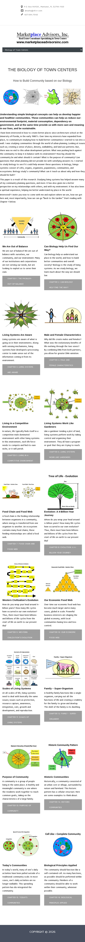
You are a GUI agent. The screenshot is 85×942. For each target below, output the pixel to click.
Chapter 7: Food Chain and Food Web (21, 541)
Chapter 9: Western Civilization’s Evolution (19, 628)
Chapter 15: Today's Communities (17, 888)
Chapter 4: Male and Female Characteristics (60, 361)
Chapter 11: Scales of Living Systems (18, 711)
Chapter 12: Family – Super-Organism (61, 708)
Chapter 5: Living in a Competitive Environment (20, 454)
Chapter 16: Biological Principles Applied (59, 888)
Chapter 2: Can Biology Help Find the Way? (59, 285)
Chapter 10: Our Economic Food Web (61, 628)
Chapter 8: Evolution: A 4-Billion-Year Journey (61, 545)
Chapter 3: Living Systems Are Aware (20, 368)
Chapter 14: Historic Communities (58, 794)
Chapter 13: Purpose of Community (19, 798)
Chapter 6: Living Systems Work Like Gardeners (61, 451)
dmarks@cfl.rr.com (33, 10)
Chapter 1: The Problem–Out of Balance (19, 281)
